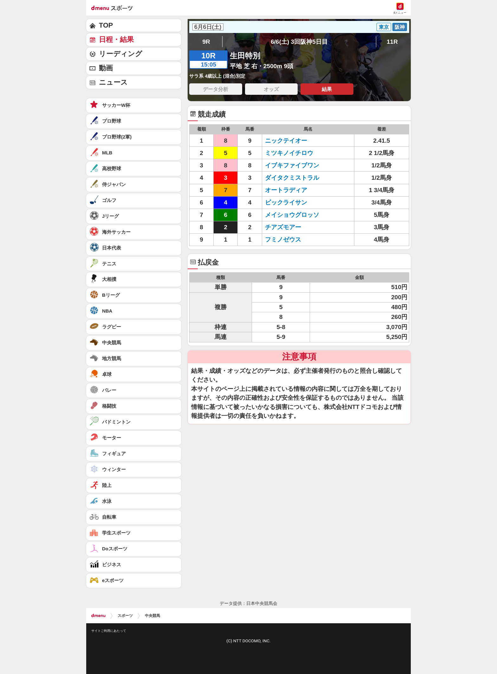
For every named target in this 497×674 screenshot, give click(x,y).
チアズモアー (283, 227)
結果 (327, 89)
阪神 (400, 27)
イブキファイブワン (292, 165)
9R (206, 41)
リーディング (120, 54)
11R (392, 41)
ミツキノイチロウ (289, 153)
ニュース (113, 82)
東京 (384, 27)
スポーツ (125, 615)
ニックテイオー (286, 140)
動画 (106, 68)
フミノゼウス (283, 239)
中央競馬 (152, 615)
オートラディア (286, 190)
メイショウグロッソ (292, 214)
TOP (106, 25)
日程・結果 (116, 39)
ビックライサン (286, 202)
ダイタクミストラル (292, 177)
